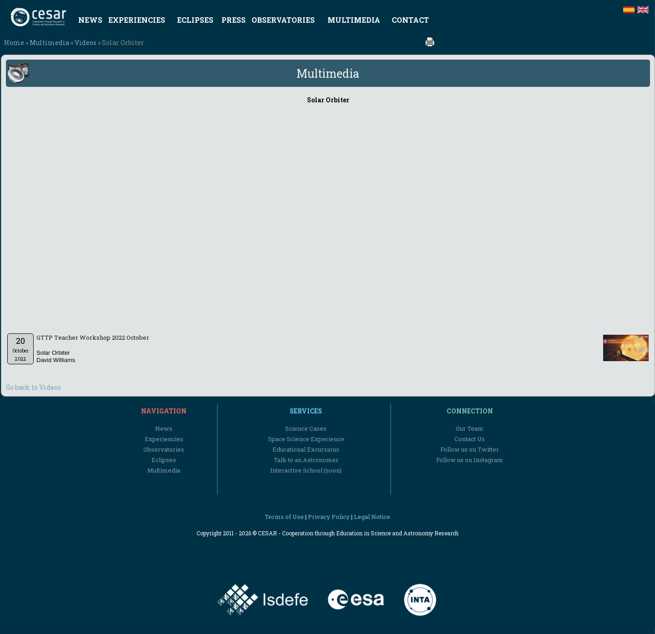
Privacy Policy (329, 517)
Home (14, 42)
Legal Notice (372, 517)
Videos (85, 42)
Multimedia (49, 42)
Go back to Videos (33, 387)
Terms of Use (284, 517)
